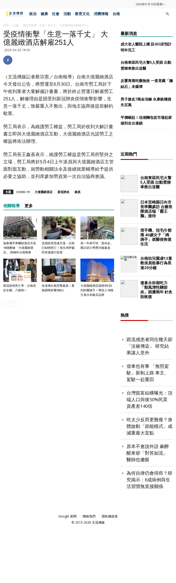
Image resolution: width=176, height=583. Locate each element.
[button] (167, 14)
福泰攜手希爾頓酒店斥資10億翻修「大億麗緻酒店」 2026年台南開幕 (19, 247)
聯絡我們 (89, 572)
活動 (67, 14)
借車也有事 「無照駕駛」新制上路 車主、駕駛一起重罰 (147, 428)
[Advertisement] (148, 169)
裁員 (77, 192)
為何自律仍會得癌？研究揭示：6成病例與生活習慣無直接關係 (149, 535)
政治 (32, 14)
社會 (55, 14)
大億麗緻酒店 (43, 192)
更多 (29, 205)
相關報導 (11, 205)
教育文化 (82, 14)
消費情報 (101, 14)
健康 (44, 14)
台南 (116, 14)
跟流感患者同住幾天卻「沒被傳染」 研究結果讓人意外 (149, 402)
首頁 (6, 25)
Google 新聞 (67, 572)
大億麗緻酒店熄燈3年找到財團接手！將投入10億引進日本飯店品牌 (96, 290)
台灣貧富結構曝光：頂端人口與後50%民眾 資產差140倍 (149, 455)
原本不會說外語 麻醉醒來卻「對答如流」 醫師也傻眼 (147, 509)
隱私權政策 (110, 572)
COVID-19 (23, 192)
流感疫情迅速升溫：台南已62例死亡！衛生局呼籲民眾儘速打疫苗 (58, 247)
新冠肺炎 (63, 192)
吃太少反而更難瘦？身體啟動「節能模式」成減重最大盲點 (149, 482)
